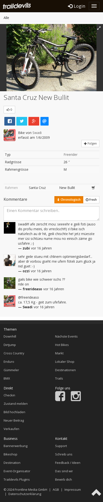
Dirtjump (10, 345)
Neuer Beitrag (14, 420)
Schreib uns (63, 454)
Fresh (91, 200)
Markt (59, 353)
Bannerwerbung (15, 446)
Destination (12, 462)
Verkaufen (11, 429)
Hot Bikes (62, 345)
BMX (7, 378)
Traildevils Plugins (17, 479)
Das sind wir (64, 471)
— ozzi (24, 271)
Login (76, 6)
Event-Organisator (17, 471)
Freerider (70, 154)
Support (61, 446)
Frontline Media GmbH (31, 489)
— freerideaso (30, 289)
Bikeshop (10, 454)
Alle (6, 17)
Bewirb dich (63, 479)
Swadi (37, 132)
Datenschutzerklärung (24, 494)
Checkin (9, 395)
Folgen (90, 143)
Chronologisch (69, 200)
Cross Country (14, 353)
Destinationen (65, 370)
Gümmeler (11, 370)
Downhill (10, 336)
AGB (56, 489)
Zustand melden (16, 403)
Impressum (72, 489)
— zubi (24, 248)
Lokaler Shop (64, 361)
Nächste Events (66, 336)
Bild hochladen (14, 412)
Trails (59, 378)
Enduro (9, 361)
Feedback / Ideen (67, 462)
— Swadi (25, 307)
